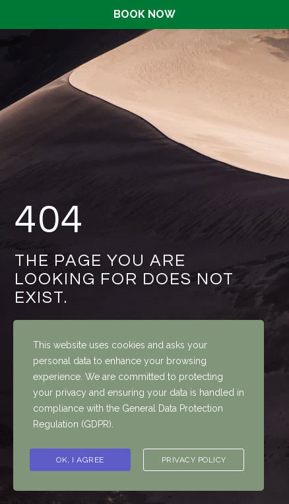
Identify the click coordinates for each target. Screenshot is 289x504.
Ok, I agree (80, 459)
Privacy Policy (194, 459)
